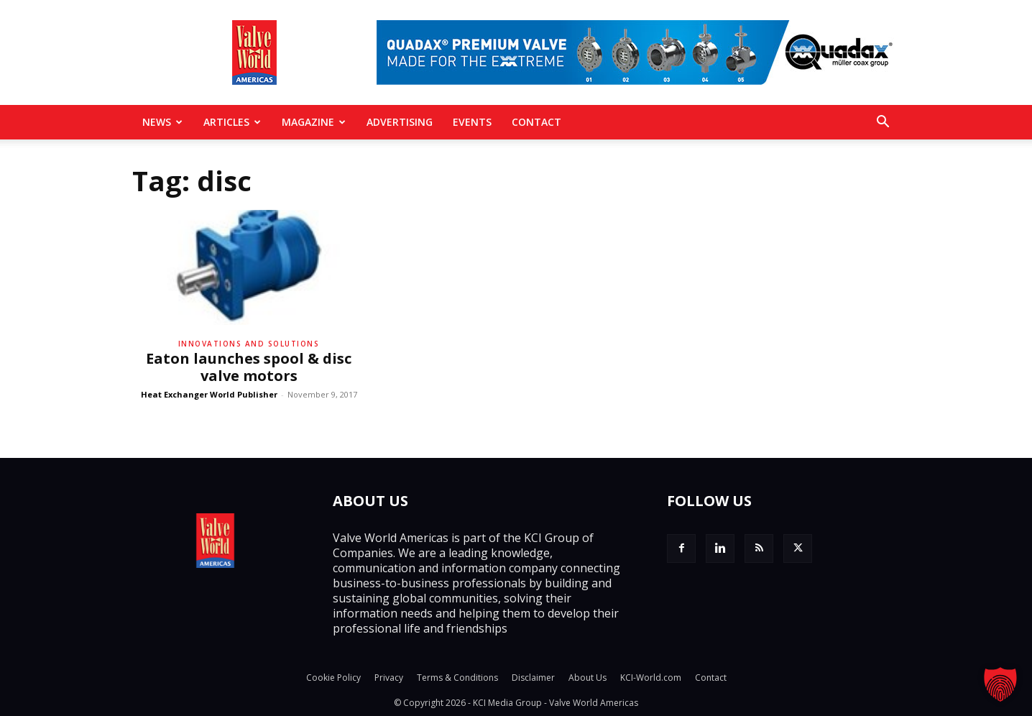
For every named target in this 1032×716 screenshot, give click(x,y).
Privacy (388, 677)
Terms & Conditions (457, 677)
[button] (882, 123)
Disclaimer (533, 677)
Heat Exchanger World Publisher (209, 394)
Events (472, 122)
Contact (536, 122)
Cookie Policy (333, 677)
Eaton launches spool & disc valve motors (248, 367)
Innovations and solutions (249, 344)
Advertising (400, 122)
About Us (587, 677)
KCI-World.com (650, 677)
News (162, 122)
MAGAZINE (314, 122)
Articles (232, 122)
